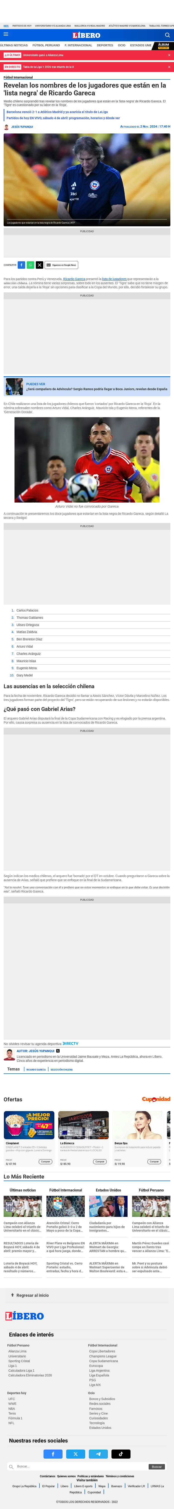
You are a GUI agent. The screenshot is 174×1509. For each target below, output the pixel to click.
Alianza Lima (17, 1351)
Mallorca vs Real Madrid (90, 26)
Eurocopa (96, 1366)
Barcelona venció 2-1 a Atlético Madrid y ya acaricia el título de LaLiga (57, 112)
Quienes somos (66, 1476)
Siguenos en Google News (61, 265)
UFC (11, 1399)
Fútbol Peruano (18, 1345)
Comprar (45, 1161)
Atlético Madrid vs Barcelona (127, 26)
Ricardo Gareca (74, 279)
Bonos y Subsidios (102, 1399)
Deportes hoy (16, 1393)
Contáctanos (47, 1476)
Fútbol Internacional (18, 77)
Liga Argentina (99, 1370)
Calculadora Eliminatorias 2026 (30, 1375)
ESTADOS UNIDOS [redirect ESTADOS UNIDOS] (143, 45)
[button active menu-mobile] (6, 35)
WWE (12, 1403)
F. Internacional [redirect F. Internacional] (78, 45)
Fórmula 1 (15, 1418)
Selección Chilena (62, 1069)
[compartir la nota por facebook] (21, 265)
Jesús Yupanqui (22, 126)
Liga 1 (12, 1366)
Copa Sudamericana (103, 1361)
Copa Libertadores (102, 1351)
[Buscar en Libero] (87, 1466)
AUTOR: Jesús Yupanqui (35, 1051)
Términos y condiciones (120, 1476)
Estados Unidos (100, 1428)
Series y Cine (98, 1413)
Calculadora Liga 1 (21, 1370)
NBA (11, 1408)
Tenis (12, 1413)
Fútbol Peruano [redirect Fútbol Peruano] (46, 45)
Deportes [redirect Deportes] (105, 45)
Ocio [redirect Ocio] (122, 45)
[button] (167, 35)
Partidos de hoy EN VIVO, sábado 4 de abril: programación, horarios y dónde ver (63, 118)
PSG (92, 1380)
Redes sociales (100, 1403)
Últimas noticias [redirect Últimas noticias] (14, 45)
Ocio (91, 1393)
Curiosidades (98, 1418)
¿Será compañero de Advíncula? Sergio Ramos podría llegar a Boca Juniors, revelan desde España (96, 389)
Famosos (95, 1408)
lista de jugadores (114, 279)
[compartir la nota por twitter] (40, 265)
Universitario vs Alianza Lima (53, 26)
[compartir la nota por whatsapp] (30, 265)
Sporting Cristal (19, 1361)
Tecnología (97, 1423)
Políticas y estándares (90, 1476)
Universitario (17, 1356)
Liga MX (95, 1385)
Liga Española (99, 1375)
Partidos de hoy (21, 26)
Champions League (103, 1356)
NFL (11, 1423)
